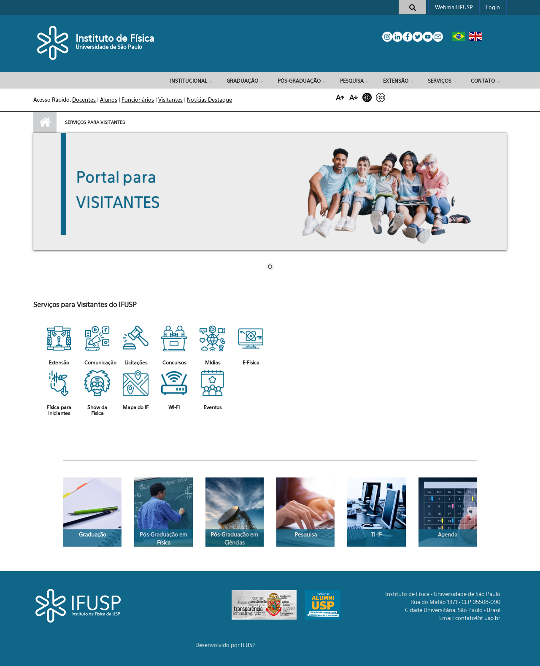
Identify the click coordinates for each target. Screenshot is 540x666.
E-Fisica (251, 362)
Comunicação (100, 362)
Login (493, 7)
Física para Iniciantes (59, 410)
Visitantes (170, 99)
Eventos (212, 407)
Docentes (84, 99)
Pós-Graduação (299, 81)
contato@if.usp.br (477, 618)
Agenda (447, 534)
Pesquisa (352, 81)
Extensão (395, 81)
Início (45, 122)
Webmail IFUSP (454, 7)
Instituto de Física (115, 38)
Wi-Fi (174, 407)
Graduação (242, 81)
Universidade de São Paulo (109, 46)
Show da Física (97, 410)
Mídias (212, 362)
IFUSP (248, 645)
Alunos (108, 99)
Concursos (174, 362)
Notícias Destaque (209, 99)
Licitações (135, 362)
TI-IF (376, 534)
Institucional (188, 81)
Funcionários (138, 99)
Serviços (439, 81)
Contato (483, 81)
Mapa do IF (135, 407)
